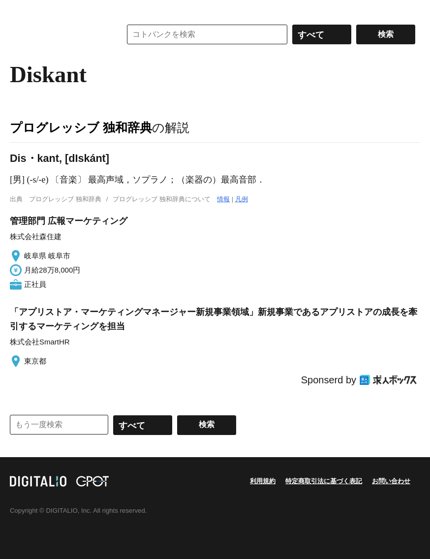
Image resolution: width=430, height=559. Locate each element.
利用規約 (263, 481)
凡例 (241, 199)
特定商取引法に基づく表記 (323, 481)
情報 (223, 199)
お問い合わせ (391, 481)
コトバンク (58, 34)
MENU (20, 10)
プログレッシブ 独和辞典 (81, 127)
